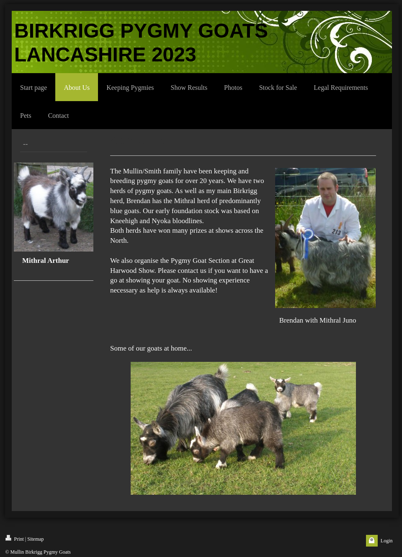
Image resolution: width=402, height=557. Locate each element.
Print (14, 538)
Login (387, 541)
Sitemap (35, 539)
